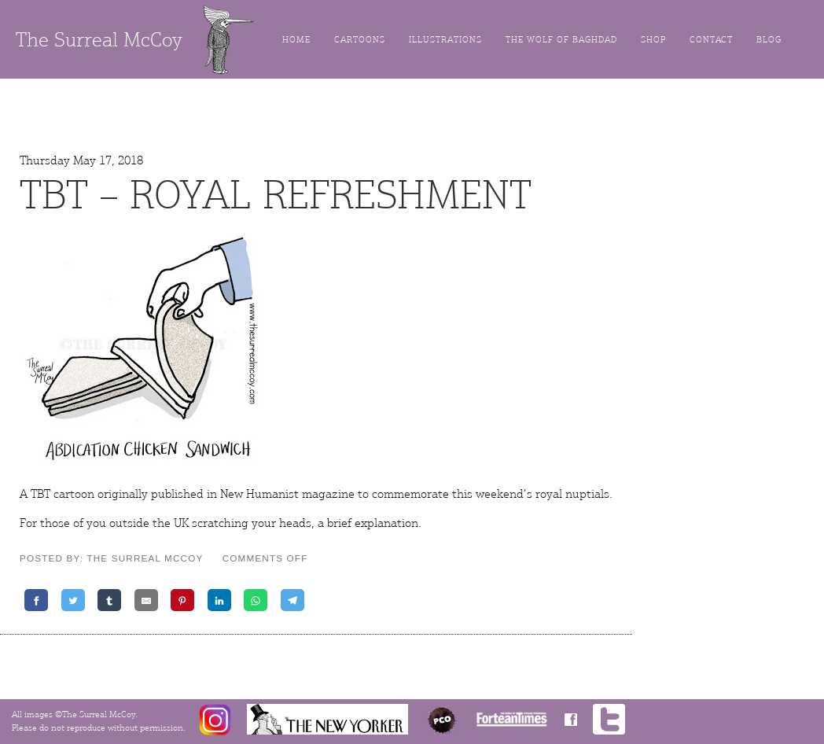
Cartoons (359, 40)
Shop (653, 40)
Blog (769, 40)
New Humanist (259, 494)
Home (296, 40)
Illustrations (445, 40)
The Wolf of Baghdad (561, 40)
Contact (711, 40)
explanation (386, 523)
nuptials (587, 494)
